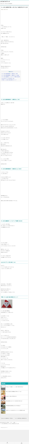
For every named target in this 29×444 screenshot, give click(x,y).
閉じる (12, 71)
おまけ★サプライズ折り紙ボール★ (8, 78)
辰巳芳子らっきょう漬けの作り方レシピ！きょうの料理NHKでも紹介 (15, 410)
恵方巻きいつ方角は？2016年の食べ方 (11, 396)
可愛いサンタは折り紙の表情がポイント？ (9, 79)
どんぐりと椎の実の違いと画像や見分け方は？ (21, 418)
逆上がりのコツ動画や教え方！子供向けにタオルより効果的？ (8, 418)
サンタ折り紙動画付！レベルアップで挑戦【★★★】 (11, 76)
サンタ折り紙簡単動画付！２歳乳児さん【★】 (10, 73)
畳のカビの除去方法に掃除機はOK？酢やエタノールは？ (14, 391)
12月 (2, 9)
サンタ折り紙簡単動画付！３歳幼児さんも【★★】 (11, 75)
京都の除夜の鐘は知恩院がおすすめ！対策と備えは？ (13, 405)
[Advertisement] (14, 17)
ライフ (5, 9)
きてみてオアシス (5, 1)
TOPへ (22, 443)
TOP (5, 422)
